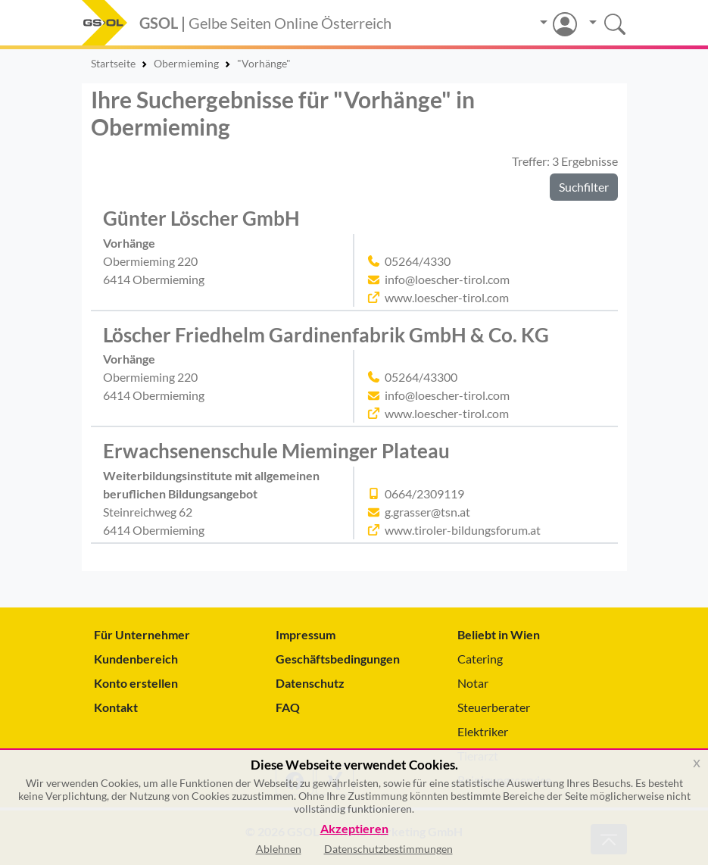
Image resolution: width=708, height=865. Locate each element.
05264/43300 (421, 377)
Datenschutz (310, 683)
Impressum (305, 634)
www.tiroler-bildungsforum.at (463, 530)
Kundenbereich (136, 658)
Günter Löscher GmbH (201, 218)
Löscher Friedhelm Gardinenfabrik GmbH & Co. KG (326, 335)
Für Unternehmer (142, 634)
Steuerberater (493, 707)
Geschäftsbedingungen (338, 658)
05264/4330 (418, 261)
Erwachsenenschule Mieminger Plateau (276, 451)
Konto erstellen (136, 683)
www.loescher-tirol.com (447, 297)
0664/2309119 (424, 493)
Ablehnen (278, 848)
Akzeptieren (354, 829)
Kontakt (116, 707)
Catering (480, 658)
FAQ (288, 707)
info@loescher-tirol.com (447, 279)
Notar (472, 683)
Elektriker (482, 731)
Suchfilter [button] (584, 187)
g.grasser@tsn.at (427, 511)
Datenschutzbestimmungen (388, 848)
